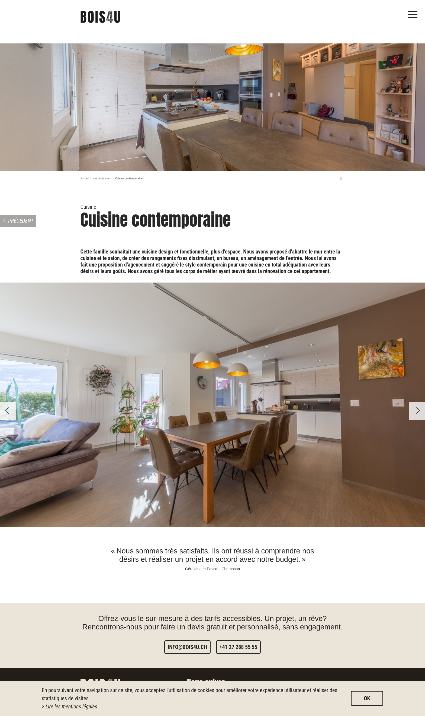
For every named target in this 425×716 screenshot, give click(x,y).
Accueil (85, 178)
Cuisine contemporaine (129, 178)
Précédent (21, 220)
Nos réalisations (102, 178)
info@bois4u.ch (187, 647)
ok (367, 698)
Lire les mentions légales (71, 706)
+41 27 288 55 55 (238, 647)
